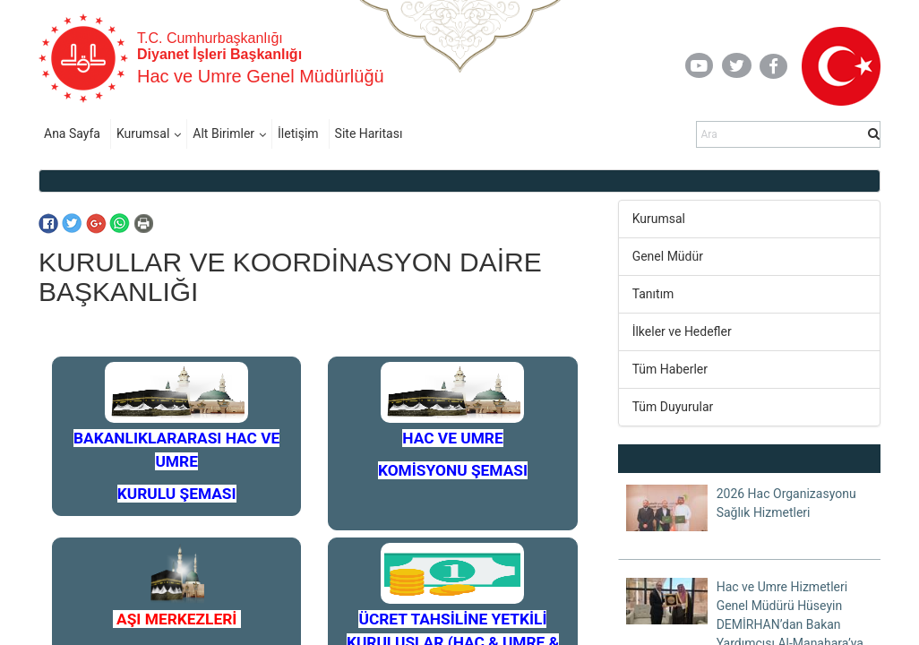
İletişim (298, 133)
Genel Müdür (667, 256)
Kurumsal (142, 133)
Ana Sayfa (72, 133)
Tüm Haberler (670, 369)
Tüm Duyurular (673, 407)
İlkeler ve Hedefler (682, 331)
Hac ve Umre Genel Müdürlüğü (260, 76)
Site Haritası (369, 133)
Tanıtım (653, 294)
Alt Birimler (223, 133)
